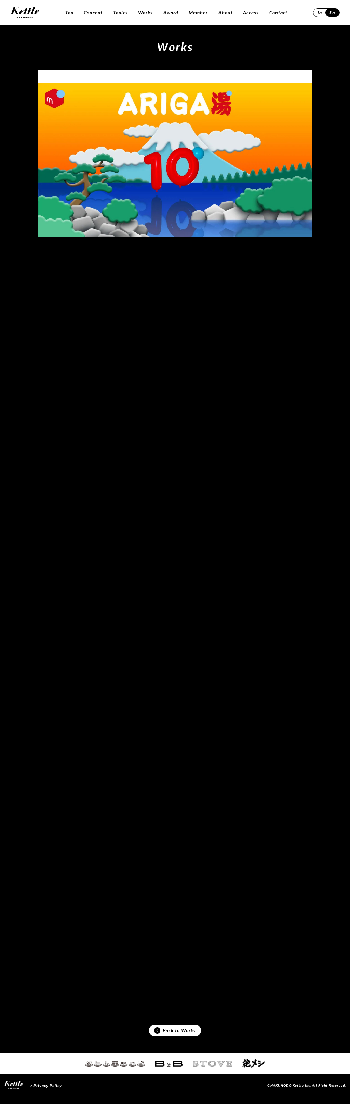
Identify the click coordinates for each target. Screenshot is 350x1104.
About (225, 12)
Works (145, 12)
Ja (319, 12)
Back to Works (175, 1037)
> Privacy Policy (46, 1092)
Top (69, 12)
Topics (120, 12)
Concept (93, 12)
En (332, 12)
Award (170, 12)
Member (198, 12)
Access (251, 12)
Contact (278, 12)
